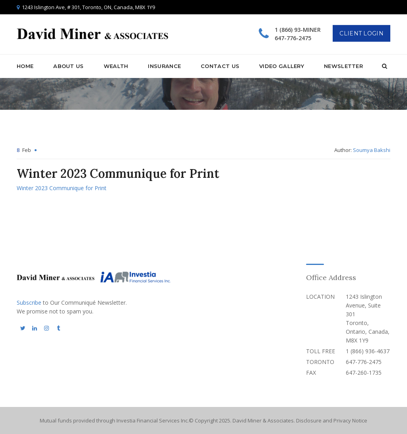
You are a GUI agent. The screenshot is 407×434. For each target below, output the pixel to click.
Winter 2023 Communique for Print (62, 188)
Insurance (164, 66)
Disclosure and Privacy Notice (331, 420)
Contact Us (220, 66)
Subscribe (29, 302)
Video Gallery (281, 66)
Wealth (116, 66)
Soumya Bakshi (371, 150)
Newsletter (343, 66)
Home (25, 66)
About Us (68, 66)
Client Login (361, 33)
